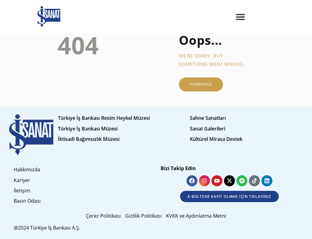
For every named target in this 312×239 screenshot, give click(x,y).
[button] (240, 16)
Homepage (201, 84)
